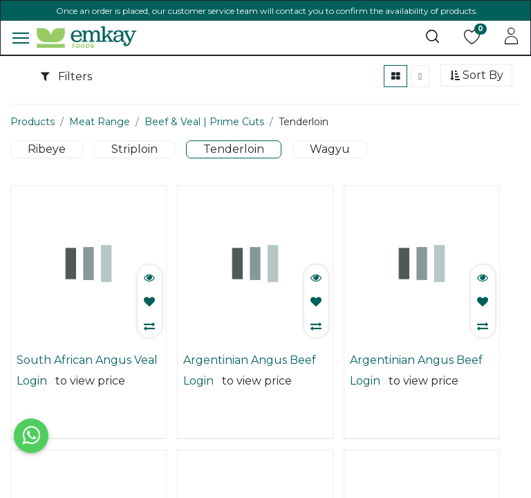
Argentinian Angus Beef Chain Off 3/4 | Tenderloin (420, 380)
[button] (476, 95)
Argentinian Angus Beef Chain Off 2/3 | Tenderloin (254, 380)
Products (32, 141)
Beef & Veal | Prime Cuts (204, 141)
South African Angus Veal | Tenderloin (87, 380)
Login (32, 400)
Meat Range (99, 141)
